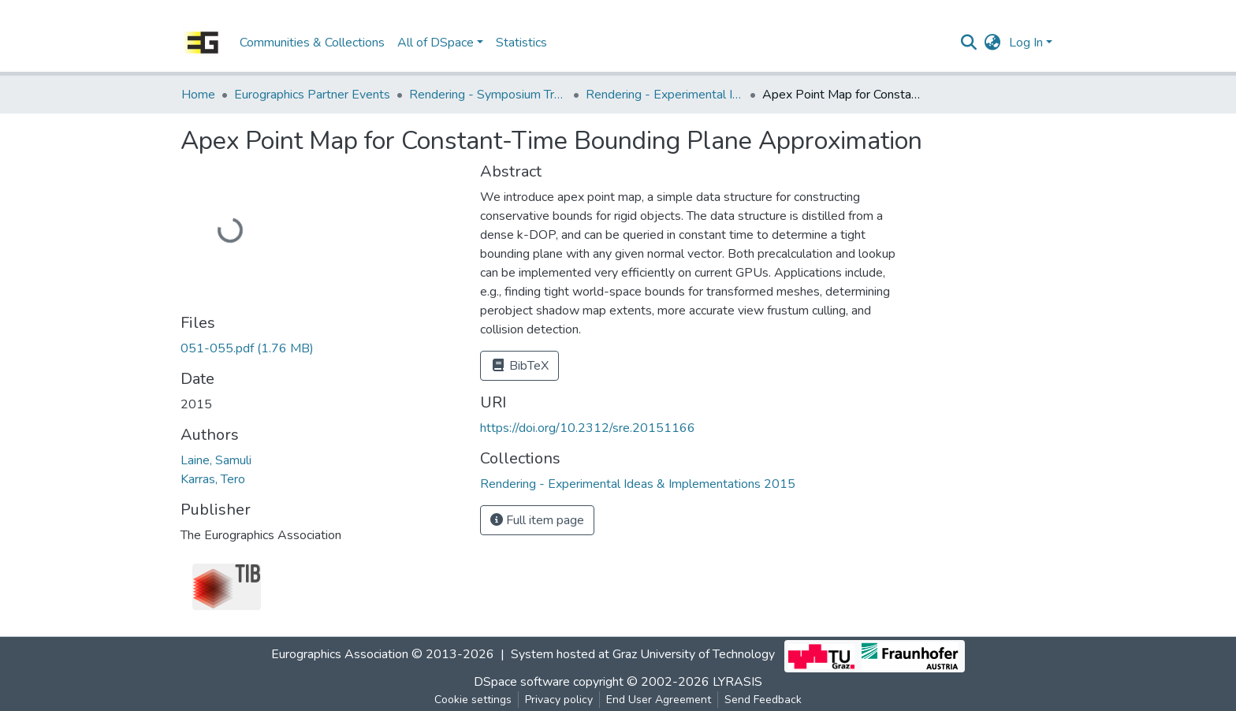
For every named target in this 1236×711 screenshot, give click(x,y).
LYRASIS (737, 682)
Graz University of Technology (693, 655)
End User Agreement (658, 699)
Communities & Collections (312, 42)
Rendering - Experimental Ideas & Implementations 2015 (664, 94)
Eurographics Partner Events (312, 94)
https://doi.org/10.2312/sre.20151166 (587, 428)
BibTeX (519, 365)
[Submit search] (969, 42)
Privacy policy (559, 699)
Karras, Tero (213, 479)
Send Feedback (763, 699)
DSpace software (522, 682)
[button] (993, 42)
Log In (1026, 42)
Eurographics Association (339, 655)
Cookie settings (473, 699)
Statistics (521, 42)
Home (198, 94)
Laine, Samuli (216, 460)
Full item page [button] (537, 520)
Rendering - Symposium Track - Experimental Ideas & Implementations (488, 94)
